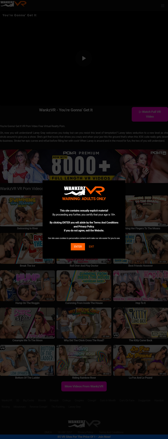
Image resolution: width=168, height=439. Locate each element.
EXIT (91, 246)
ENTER (78, 246)
